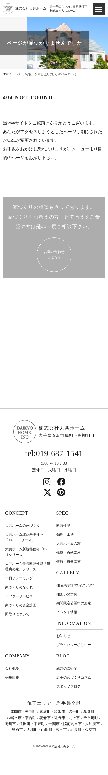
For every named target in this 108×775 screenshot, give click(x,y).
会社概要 (12, 668)
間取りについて (17, 614)
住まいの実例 (66, 594)
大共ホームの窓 (68, 543)
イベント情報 (66, 612)
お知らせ (63, 636)
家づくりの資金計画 (20, 605)
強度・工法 (65, 534)
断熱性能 (63, 526)
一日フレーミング (19, 578)
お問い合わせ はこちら (54, 254)
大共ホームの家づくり (22, 526)
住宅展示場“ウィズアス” (75, 585)
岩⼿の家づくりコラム (73, 677)
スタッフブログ (68, 686)
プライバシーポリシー (73, 645)
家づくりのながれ (19, 587)
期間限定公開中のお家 (73, 603)
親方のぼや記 (66, 668)
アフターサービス (19, 596)
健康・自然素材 (68, 553)
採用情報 (12, 677)
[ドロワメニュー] (99, 9)
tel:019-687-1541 (54, 453)
